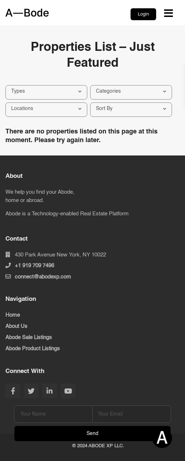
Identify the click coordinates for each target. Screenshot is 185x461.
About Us (16, 326)
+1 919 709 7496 (34, 265)
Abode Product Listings (32, 348)
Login (143, 14)
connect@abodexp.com (43, 277)
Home (12, 315)
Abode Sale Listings (28, 337)
